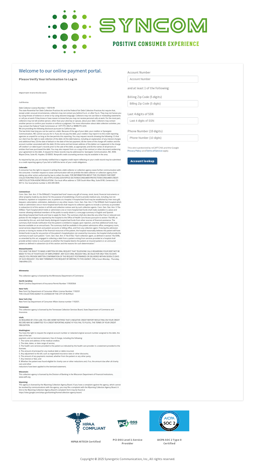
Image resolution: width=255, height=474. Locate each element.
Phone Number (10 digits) (145, 131)
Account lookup (142, 161)
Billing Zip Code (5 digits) (145, 97)
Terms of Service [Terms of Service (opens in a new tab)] (154, 150)
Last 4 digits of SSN (141, 114)
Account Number (139, 72)
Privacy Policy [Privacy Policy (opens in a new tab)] (134, 150)
